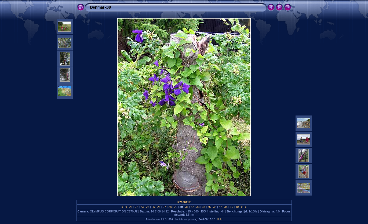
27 (164, 206)
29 (175, 206)
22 (136, 206)
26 (158, 206)
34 (203, 206)
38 (226, 206)
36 (214, 206)
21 (131, 206)
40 (237, 206)
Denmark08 (100, 7)
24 (147, 206)
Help (219, 219)
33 (198, 206)
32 (192, 206)
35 (209, 206)
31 (186, 206)
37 (220, 206)
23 (142, 206)
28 (169, 206)
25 (153, 206)
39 (231, 206)
